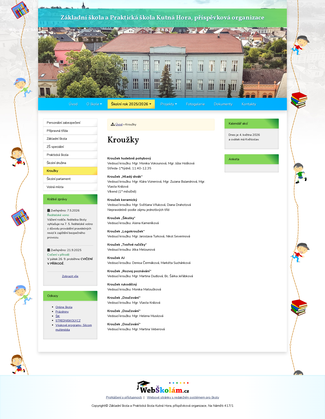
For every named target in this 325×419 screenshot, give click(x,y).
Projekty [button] (167, 104)
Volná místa (55, 187)
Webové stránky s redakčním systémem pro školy (183, 397)
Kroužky (52, 171)
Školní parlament (59, 179)
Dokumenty (223, 104)
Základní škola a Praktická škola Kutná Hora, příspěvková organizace (162, 17)
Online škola (64, 307)
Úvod (73, 104)
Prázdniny (62, 312)
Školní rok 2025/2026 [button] (129, 104)
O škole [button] (93, 104)
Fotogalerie (195, 104)
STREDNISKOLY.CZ (68, 320)
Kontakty (249, 104)
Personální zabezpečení (63, 122)
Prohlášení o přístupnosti (124, 397)
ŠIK (58, 316)
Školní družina (56, 163)
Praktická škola (57, 155)
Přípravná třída (57, 131)
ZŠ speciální (55, 147)
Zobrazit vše (70, 276)
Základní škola (57, 138)
